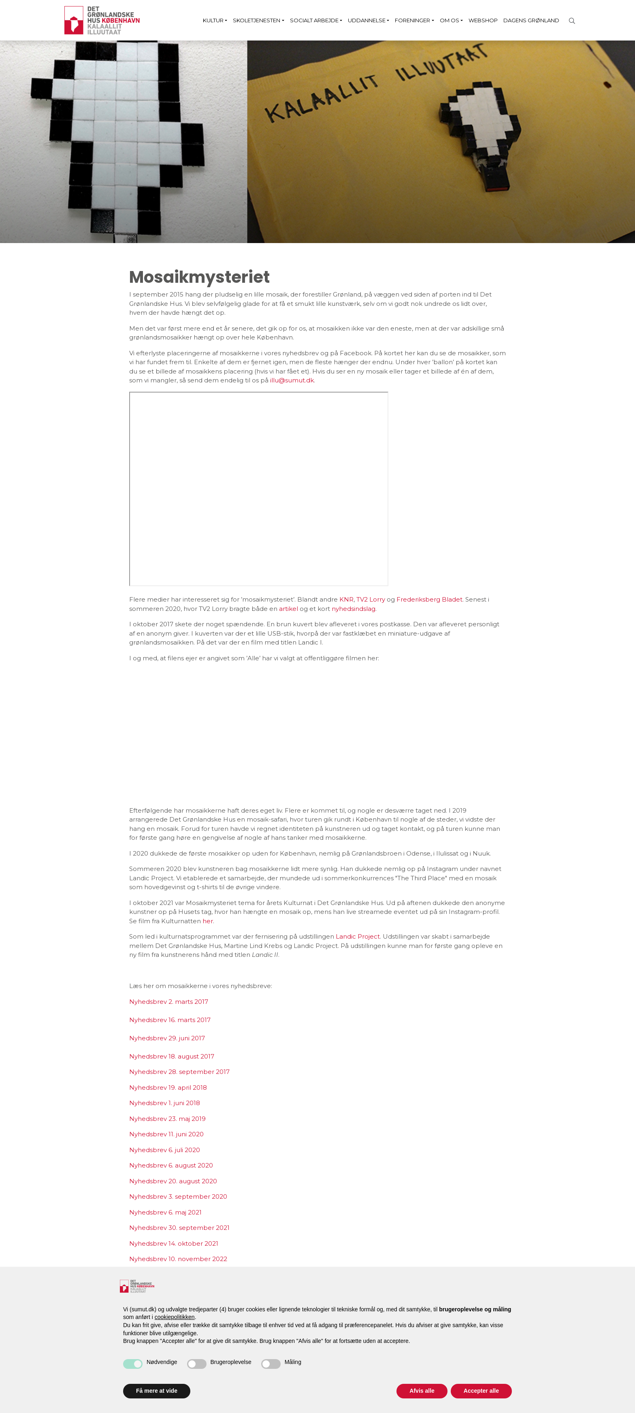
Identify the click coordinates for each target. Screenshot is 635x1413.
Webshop (483, 20)
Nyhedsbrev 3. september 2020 (178, 1196)
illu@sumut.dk (292, 380)
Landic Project (358, 936)
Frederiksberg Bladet (429, 599)
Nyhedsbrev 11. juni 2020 (166, 1134)
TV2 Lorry (370, 599)
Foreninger (412, 20)
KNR (346, 599)
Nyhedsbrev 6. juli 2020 (164, 1150)
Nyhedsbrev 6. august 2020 (171, 1165)
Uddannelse (367, 20)
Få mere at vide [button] (156, 1390)
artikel (289, 609)
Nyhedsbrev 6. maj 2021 (165, 1212)
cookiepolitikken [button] (175, 1317)
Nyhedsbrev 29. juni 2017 (167, 1038)
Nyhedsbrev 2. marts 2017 (168, 1001)
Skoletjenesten (256, 20)
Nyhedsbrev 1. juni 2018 (164, 1103)
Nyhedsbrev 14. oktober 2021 (173, 1243)
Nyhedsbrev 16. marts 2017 (170, 1020)
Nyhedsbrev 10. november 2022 (178, 1259)
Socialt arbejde (314, 20)
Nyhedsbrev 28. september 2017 (179, 1072)
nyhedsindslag (353, 609)
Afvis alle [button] (421, 1390)
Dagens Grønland (531, 20)
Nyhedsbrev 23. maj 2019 (167, 1119)
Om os (449, 20)
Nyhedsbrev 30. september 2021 (179, 1228)
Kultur (213, 20)
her (207, 921)
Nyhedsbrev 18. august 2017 (171, 1056)
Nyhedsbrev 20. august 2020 (173, 1181)
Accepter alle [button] (481, 1390)
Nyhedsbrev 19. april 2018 (168, 1087)
